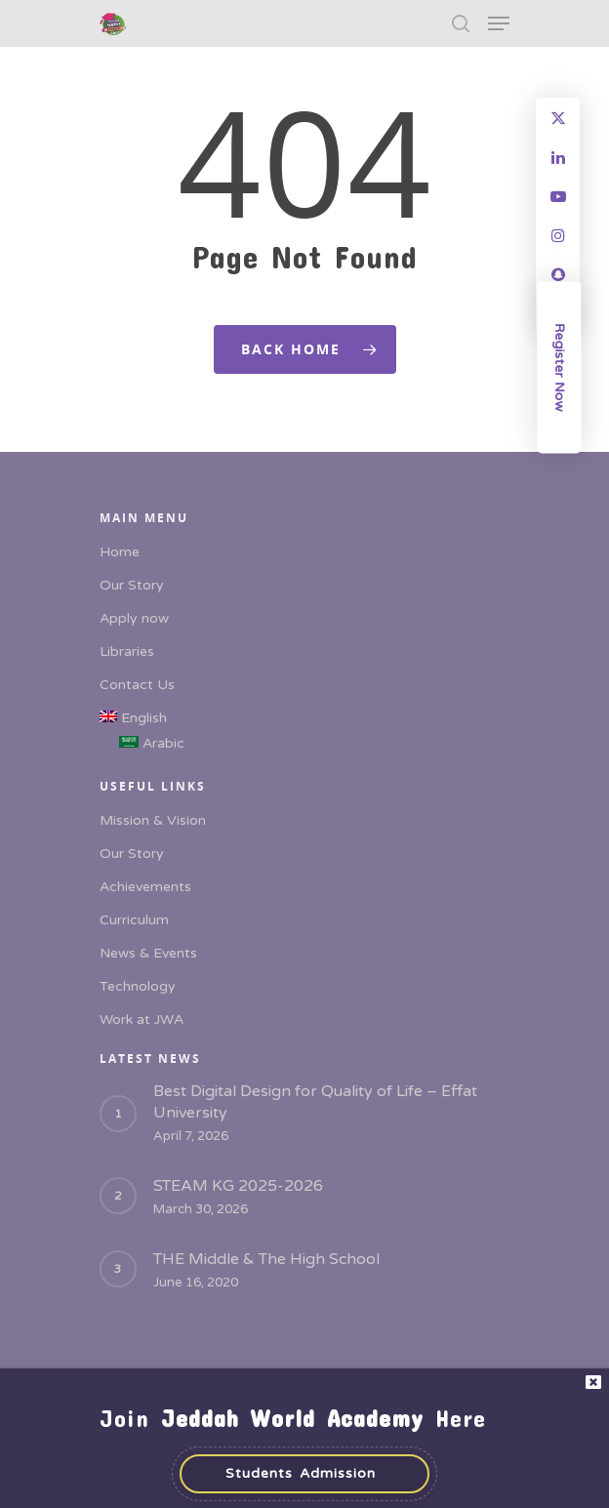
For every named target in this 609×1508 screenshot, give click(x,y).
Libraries (127, 651)
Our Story (132, 585)
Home (120, 552)
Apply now (134, 618)
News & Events (148, 953)
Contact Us (137, 684)
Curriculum (134, 920)
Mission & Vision (153, 820)
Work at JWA (141, 1019)
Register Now (559, 367)
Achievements (145, 886)
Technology (138, 986)
